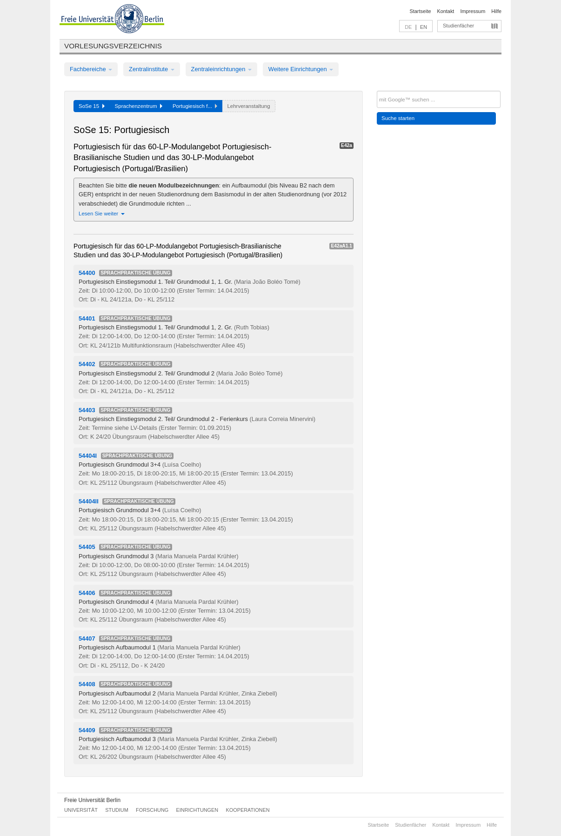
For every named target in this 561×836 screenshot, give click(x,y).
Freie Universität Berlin (92, 800)
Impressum (472, 11)
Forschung (152, 810)
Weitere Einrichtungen (300, 69)
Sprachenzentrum (138, 106)
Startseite (420, 11)
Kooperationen (248, 810)
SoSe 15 (92, 106)
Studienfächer (458, 25)
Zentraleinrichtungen (221, 69)
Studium (116, 810)
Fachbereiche (91, 69)
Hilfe (496, 11)
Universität (81, 810)
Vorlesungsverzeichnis (113, 46)
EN (423, 27)
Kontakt (445, 11)
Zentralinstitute (151, 69)
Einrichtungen (197, 810)
